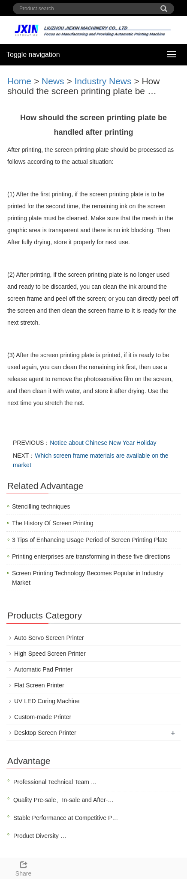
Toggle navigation (33, 54)
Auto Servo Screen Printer (49, 637)
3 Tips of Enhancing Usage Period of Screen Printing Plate (90, 539)
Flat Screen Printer (39, 685)
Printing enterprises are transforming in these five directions (91, 556)
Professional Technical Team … (55, 781)
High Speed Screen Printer (50, 653)
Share (23, 867)
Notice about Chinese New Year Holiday (103, 442)
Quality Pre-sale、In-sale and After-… (63, 799)
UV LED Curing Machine (47, 701)
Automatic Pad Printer (43, 669)
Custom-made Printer (42, 716)
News (53, 81)
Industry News (102, 81)
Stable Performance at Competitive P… (65, 817)
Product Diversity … (39, 835)
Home (19, 81)
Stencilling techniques (41, 506)
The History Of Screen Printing (53, 523)
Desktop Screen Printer (45, 732)
